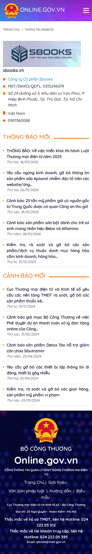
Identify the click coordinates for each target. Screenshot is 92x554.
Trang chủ (11, 29)
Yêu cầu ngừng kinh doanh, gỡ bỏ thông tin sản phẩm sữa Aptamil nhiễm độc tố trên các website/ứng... (48, 178)
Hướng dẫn (60, 490)
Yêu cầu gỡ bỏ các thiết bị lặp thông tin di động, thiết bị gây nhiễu (48, 370)
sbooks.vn (13, 70)
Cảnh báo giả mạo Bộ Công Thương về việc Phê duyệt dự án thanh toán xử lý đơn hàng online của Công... (48, 323)
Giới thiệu (57, 482)
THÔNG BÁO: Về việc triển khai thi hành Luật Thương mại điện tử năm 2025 (48, 153)
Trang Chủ (34, 482)
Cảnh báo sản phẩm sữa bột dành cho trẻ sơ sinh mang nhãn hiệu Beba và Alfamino (48, 225)
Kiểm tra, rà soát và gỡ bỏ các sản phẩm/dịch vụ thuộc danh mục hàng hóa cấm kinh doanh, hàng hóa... (48, 250)
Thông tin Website (39, 29)
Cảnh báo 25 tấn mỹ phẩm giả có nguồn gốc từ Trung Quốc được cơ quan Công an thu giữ (48, 203)
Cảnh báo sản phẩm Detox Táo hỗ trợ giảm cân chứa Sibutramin (48, 348)
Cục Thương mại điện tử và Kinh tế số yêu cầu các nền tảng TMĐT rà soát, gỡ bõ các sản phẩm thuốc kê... (48, 295)
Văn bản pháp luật (26, 490)
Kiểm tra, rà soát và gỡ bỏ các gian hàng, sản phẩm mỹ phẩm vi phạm (48, 392)
